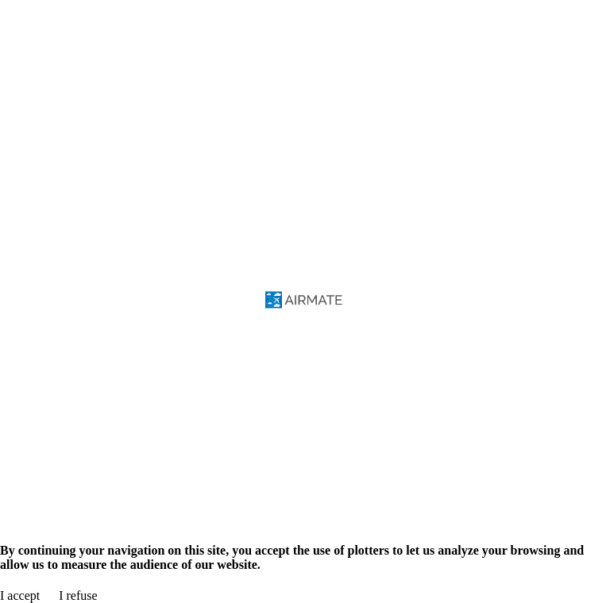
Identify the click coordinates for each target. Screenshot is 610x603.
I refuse (78, 595)
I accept (20, 595)
